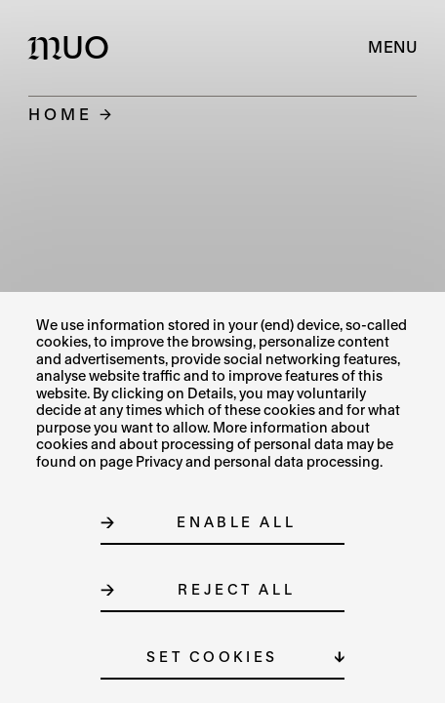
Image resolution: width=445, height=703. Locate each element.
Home (60, 113)
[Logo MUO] (72, 46)
